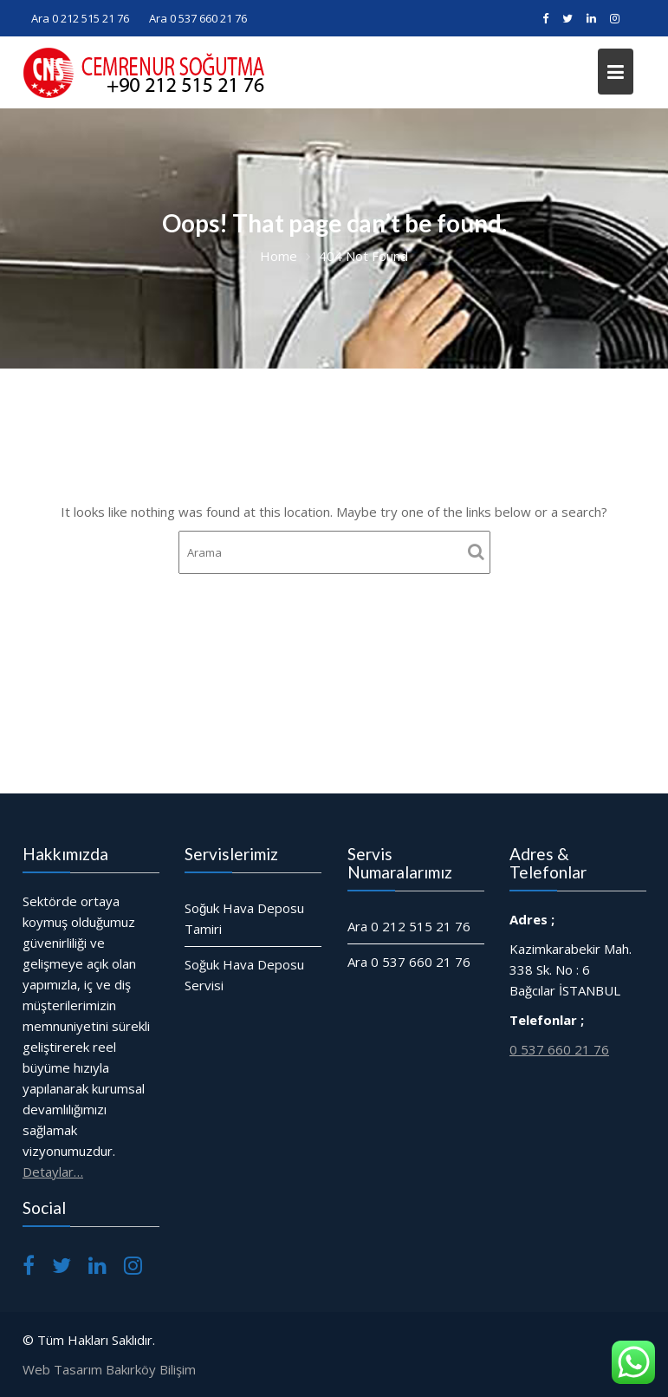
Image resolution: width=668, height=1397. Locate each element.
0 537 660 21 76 (559, 1047)
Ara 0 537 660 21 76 (198, 18)
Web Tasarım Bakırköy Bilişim (109, 1369)
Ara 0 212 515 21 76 (80, 18)
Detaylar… (53, 1169)
